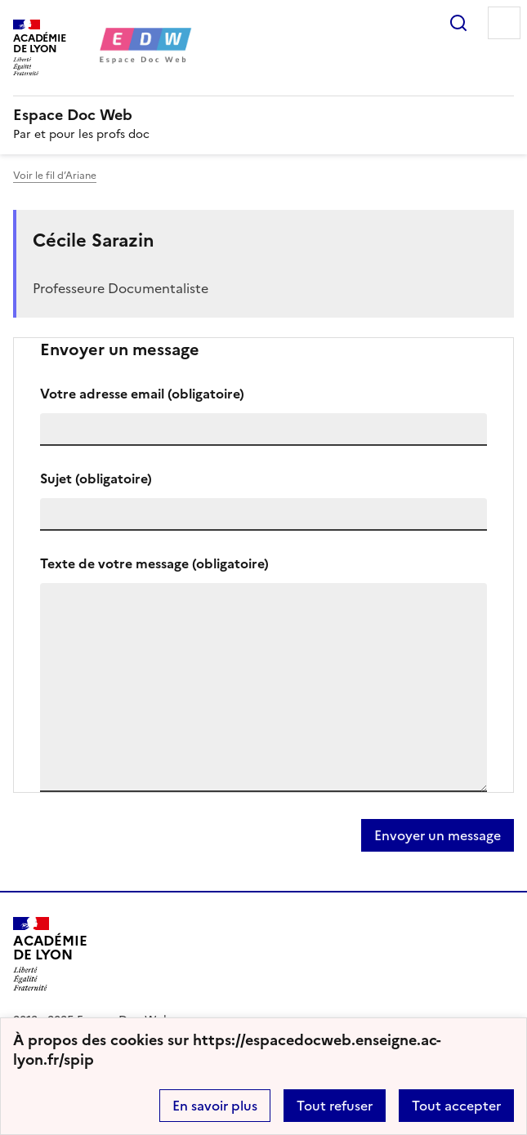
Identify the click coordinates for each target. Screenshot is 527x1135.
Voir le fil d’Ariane (54, 175)
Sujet (96, 478)
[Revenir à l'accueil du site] (50, 954)
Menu (504, 23)
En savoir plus (214, 1105)
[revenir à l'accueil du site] (263, 115)
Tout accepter (456, 1105)
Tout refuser (335, 1105)
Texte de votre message (154, 563)
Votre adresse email (142, 393)
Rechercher (458, 23)
